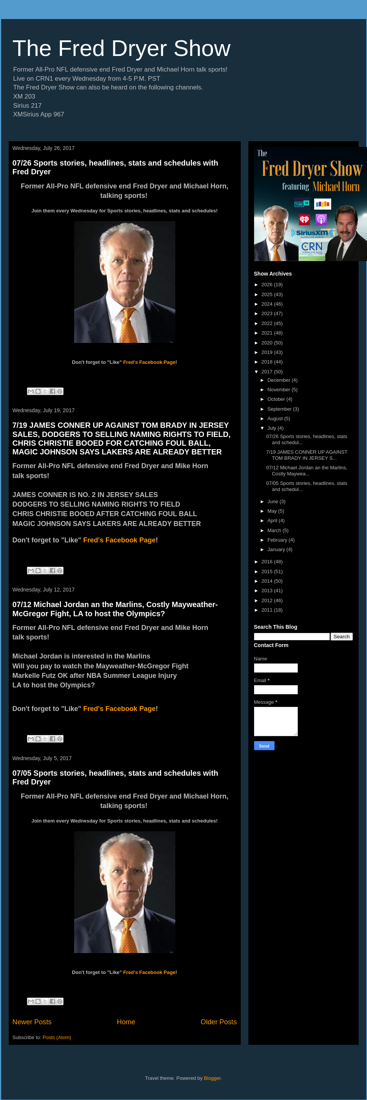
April (273, 520)
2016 (268, 561)
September (280, 409)
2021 (268, 333)
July (272, 428)
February (278, 540)
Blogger (212, 1078)
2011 (268, 610)
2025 (268, 294)
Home (126, 1022)
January (276, 549)
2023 (268, 313)
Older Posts (218, 1022)
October (276, 399)
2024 (268, 304)
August (275, 418)
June (273, 501)
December (279, 380)
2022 (268, 323)
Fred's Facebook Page (149, 362)
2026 (268, 284)
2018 (268, 362)
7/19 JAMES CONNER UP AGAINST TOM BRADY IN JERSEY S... (306, 455)
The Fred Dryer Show (122, 48)
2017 (268, 372)
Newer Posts (32, 1022)
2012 (268, 600)
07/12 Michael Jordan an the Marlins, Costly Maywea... (306, 471)
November (279, 389)
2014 (268, 581)
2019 (268, 352)
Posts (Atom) (57, 1037)
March (275, 530)
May (272, 511)
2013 (268, 590)
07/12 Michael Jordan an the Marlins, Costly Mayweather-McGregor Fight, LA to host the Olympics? (115, 608)
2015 (268, 571)
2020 (268, 343)
